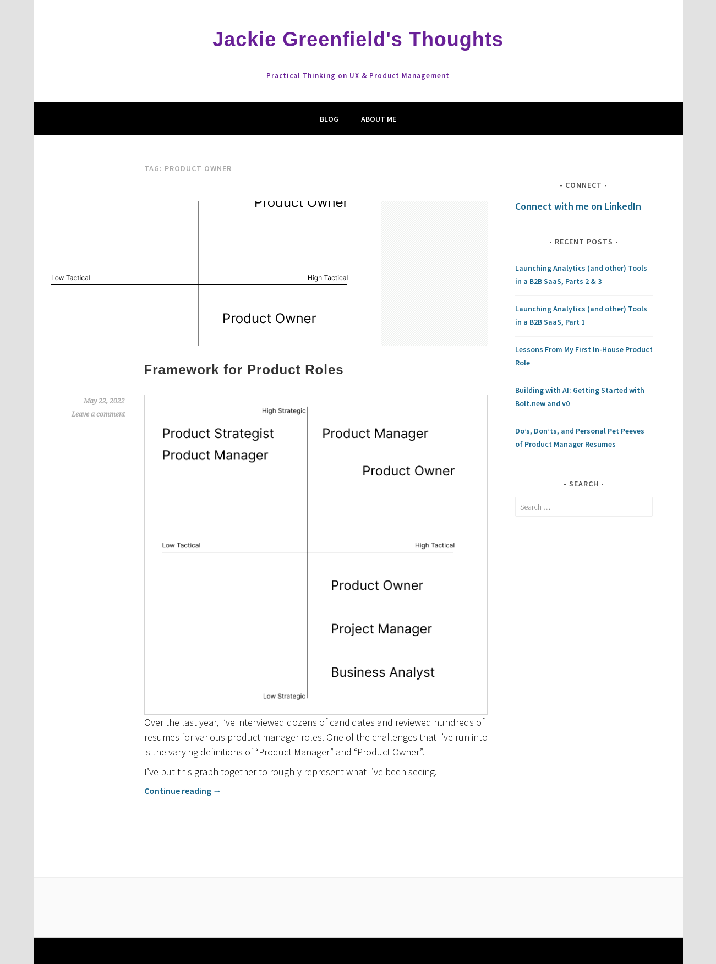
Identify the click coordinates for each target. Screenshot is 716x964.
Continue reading (183, 790)
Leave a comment (98, 414)
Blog (329, 119)
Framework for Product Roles (244, 369)
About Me (378, 119)
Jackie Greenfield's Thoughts (358, 39)
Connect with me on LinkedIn (578, 206)
